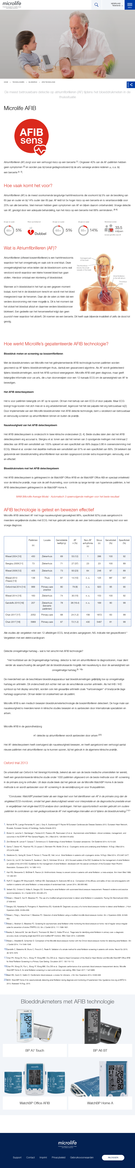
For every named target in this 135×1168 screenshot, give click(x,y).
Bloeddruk (33, 82)
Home (6, 82)
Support (17, 1157)
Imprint (43, 1157)
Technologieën (18, 82)
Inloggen (113, 1158)
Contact (30, 1157)
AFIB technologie (48, 82)
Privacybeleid (58, 1157)
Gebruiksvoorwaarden (82, 1157)
